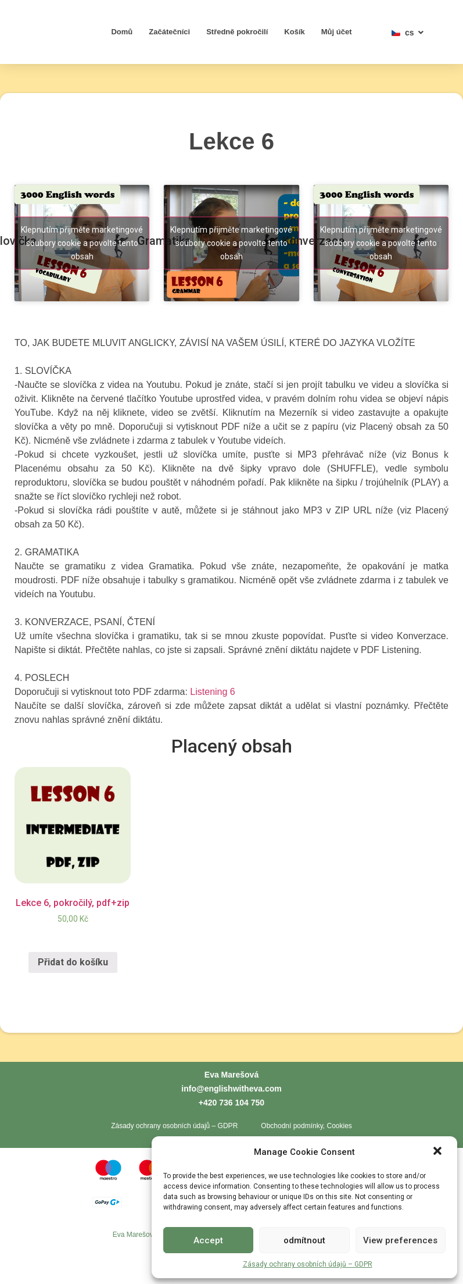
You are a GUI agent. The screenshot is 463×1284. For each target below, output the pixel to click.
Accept (208, 1240)
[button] (439, 1146)
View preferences (400, 1240)
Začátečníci (169, 31)
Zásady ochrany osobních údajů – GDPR (307, 1264)
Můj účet (336, 31)
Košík (294, 31)
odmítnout (304, 1240)
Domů (121, 31)
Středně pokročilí (237, 31)
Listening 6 (212, 692)
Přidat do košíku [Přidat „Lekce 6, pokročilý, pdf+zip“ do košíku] (73, 962)
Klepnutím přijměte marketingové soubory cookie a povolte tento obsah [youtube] (82, 243)
